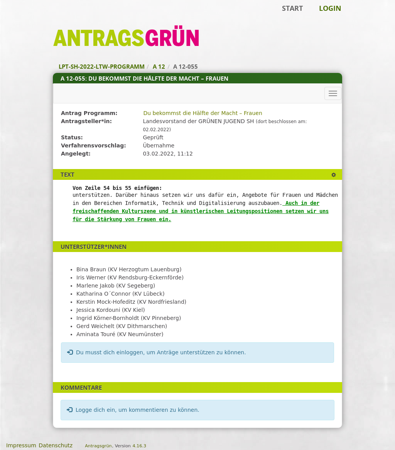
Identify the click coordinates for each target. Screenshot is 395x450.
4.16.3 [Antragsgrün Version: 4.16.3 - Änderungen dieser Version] (139, 445)
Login (330, 8)
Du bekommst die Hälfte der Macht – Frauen (202, 113)
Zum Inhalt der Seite (32, 18)
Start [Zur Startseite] (292, 8)
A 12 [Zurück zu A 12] (159, 66)
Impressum (21, 445)
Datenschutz (56, 445)
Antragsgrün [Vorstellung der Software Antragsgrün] (98, 445)
